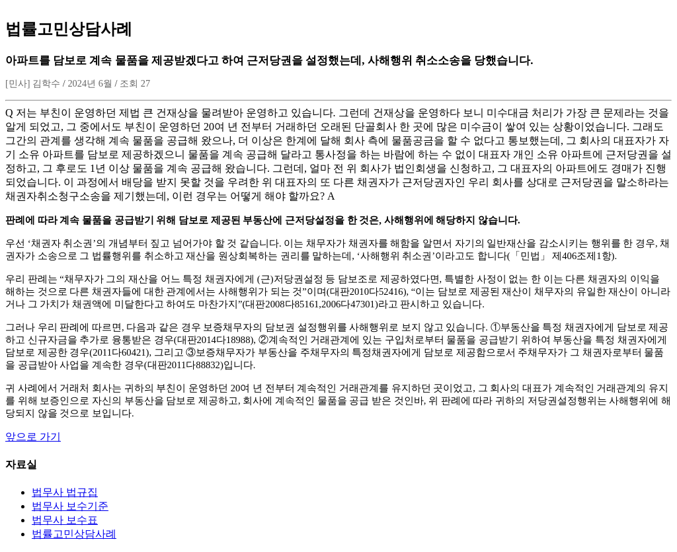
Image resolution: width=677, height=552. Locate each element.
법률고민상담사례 (74, 533)
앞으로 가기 (33, 436)
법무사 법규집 (65, 492)
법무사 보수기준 (70, 506)
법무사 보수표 (65, 520)
